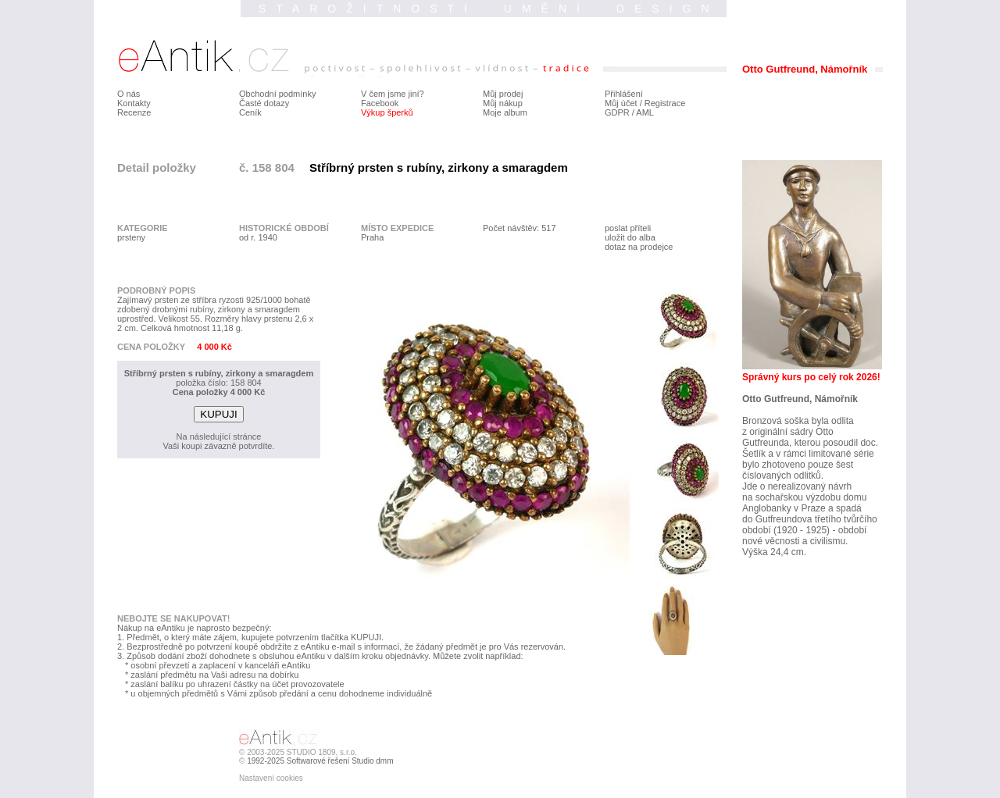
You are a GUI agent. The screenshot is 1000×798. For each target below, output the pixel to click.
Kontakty (134, 103)
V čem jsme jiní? (392, 93)
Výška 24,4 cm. (774, 552)
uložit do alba (630, 237)
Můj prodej (503, 93)
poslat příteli (628, 228)
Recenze (134, 112)
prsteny (131, 237)
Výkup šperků (387, 112)
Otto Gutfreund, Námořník (800, 399)
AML (645, 112)
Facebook (379, 103)
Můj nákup (503, 103)
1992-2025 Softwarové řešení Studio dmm (320, 761)
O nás (128, 93)
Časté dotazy (264, 103)
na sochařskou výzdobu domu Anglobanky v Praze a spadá (804, 503)
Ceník (250, 112)
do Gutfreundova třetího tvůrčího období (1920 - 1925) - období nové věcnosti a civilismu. (809, 530)
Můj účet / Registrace (645, 103)
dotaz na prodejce (639, 246)
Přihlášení (624, 93)
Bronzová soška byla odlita (798, 420)
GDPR (617, 112)
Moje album (505, 112)
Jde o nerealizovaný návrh (797, 486)
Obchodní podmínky (277, 93)
